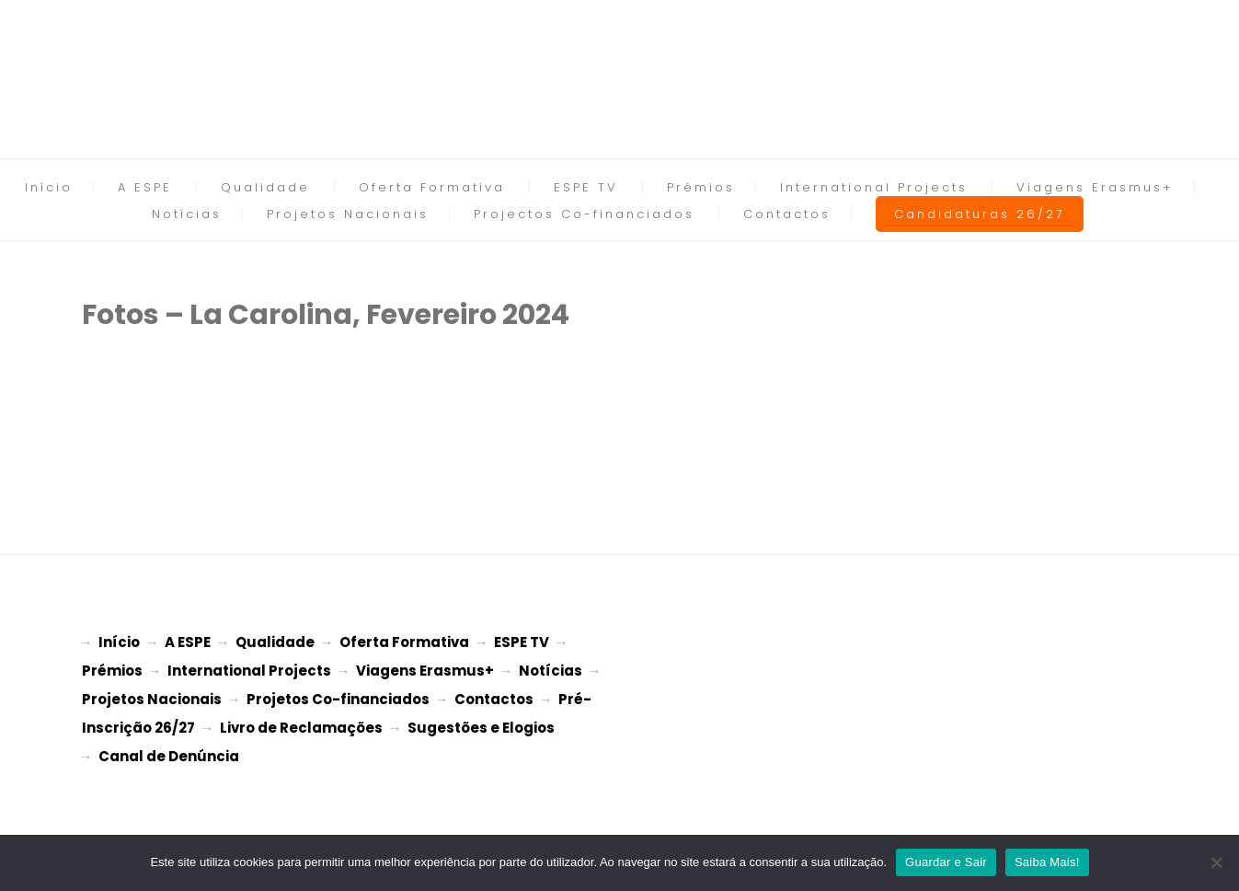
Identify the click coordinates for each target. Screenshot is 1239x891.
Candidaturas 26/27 (979, 214)
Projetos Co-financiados (338, 695)
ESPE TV (586, 187)
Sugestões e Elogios (481, 722)
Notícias (187, 214)
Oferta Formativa (432, 187)
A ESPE (145, 187)
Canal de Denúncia (168, 748)
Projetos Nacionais (348, 214)
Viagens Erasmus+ (1095, 187)
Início (49, 187)
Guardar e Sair (946, 862)
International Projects (874, 187)
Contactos (787, 214)
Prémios (701, 187)
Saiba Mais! (1047, 862)
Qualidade (265, 187)
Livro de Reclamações (301, 722)
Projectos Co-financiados (584, 214)
